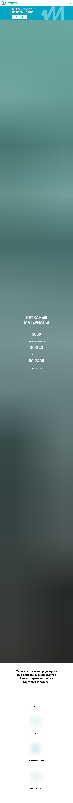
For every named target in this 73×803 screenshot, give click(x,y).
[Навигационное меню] (70, 3)
